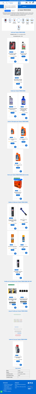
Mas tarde (13, 10)
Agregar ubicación (7, 10)
